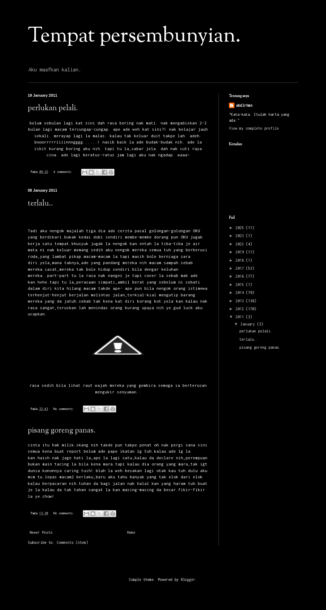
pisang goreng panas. (62, 430)
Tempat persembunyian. (134, 36)
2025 (240, 228)
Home (131, 532)
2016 (240, 276)
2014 (240, 292)
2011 (240, 317)
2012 (240, 309)
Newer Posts (40, 532)
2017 (240, 268)
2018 (240, 260)
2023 (240, 236)
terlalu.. (40, 203)
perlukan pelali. (53, 108)
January (248, 324)
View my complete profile (254, 128)
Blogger (188, 579)
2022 (240, 244)
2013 (240, 301)
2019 (240, 252)
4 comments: (63, 172)
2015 (240, 284)
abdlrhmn (244, 105)
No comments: (64, 409)
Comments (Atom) (72, 542)
